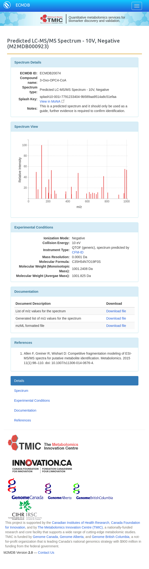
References (22, 420)
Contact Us (46, 552)
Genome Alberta (72, 537)
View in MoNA (52, 101)
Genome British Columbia (110, 537)
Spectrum (21, 391)
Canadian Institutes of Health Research (80, 523)
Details (19, 381)
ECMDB (23, 5)
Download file (116, 311)
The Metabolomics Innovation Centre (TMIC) (70, 527)
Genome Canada (45, 537)
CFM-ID (78, 252)
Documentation (25, 410)
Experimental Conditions (32, 400)
